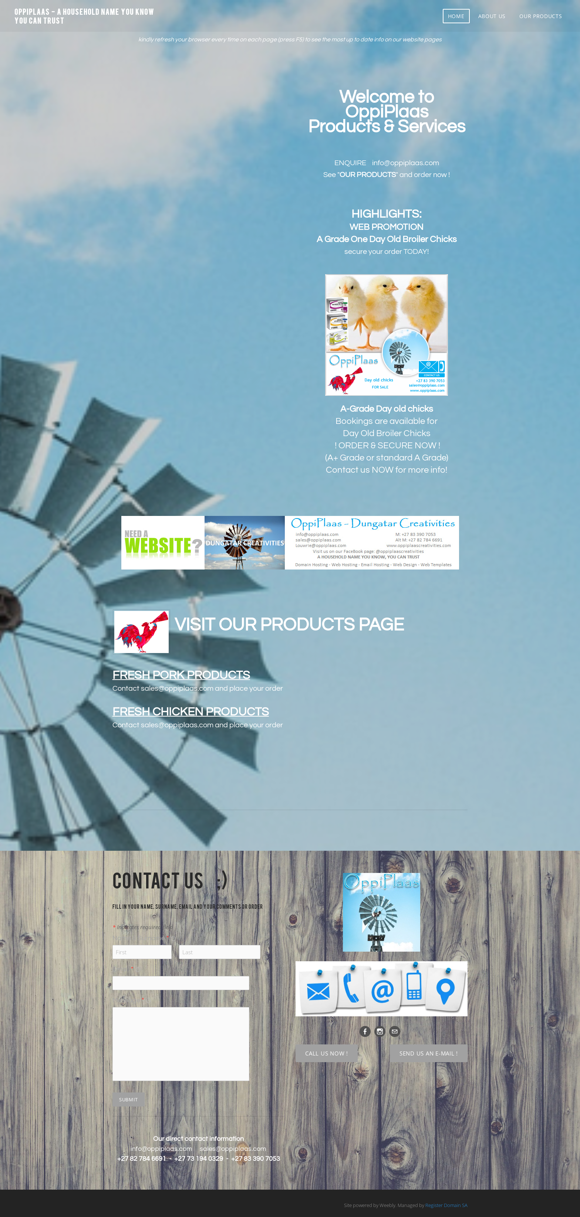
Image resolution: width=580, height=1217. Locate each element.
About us (492, 16)
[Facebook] (365, 1031)
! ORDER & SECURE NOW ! (387, 445)
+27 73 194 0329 (198, 1158)
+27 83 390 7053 (255, 1158)
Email (126, 969)
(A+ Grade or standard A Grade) (386, 457)
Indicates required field (142, 927)
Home (456, 16)
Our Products (540, 16)
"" (367, 175)
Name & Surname (144, 938)
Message (131, 1000)
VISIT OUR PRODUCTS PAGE (289, 625)
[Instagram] (379, 1031)
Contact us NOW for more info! (386, 470)
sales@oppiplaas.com (177, 688)
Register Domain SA (446, 1205)
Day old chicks (404, 409)
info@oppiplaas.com (161, 1148)
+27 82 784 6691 (141, 1158)
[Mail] (394, 1031)
